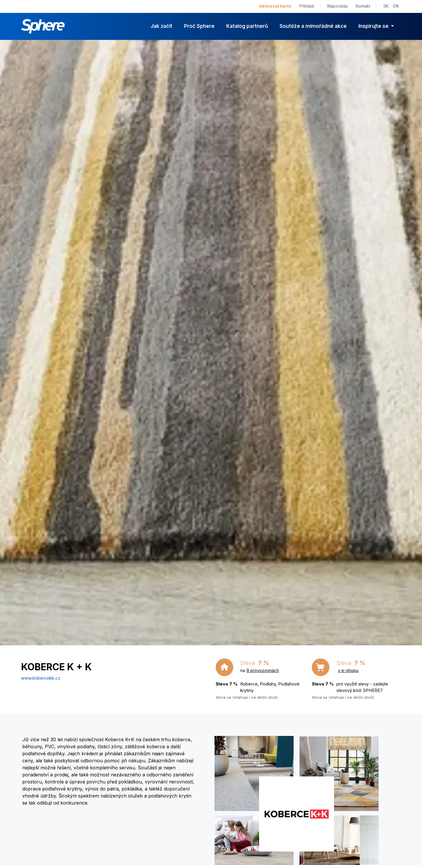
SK (386, 6)
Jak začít (161, 26)
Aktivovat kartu (275, 6)
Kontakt (363, 6)
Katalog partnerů (247, 26)
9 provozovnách (262, 670)
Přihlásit (307, 6)
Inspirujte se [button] (374, 26)
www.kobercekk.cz (40, 678)
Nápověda (337, 6)
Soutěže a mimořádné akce (313, 26)
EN (396, 6)
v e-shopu (348, 670)
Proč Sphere (199, 26)
